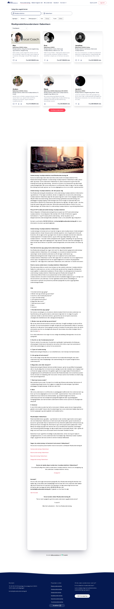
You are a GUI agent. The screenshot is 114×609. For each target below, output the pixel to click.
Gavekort (56, 3)
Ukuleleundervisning (56, 595)
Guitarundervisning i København (39, 449)
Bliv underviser (48, 3)
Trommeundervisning (57, 602)
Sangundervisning (56, 592)
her (39, 331)
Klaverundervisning (56, 586)
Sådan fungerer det (37, 3)
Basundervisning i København (38, 456)
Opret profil (93, 3)
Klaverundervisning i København (39, 452)
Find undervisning (25, 3)
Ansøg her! (57, 473)
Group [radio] (47, 18)
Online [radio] (60, 18)
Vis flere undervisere (57, 110)
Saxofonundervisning (57, 599)
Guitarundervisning (56, 589)
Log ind (102, 3)
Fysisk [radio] (54, 18)
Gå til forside (34, 492)
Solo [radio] (42, 18)
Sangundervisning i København (39, 459)
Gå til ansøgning (82, 596)
